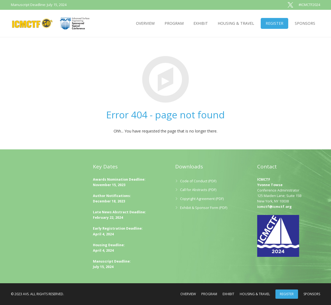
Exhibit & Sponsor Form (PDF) (203, 207)
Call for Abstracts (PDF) (198, 189)
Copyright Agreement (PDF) (202, 198)
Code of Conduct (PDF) (198, 181)
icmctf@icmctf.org (274, 206)
